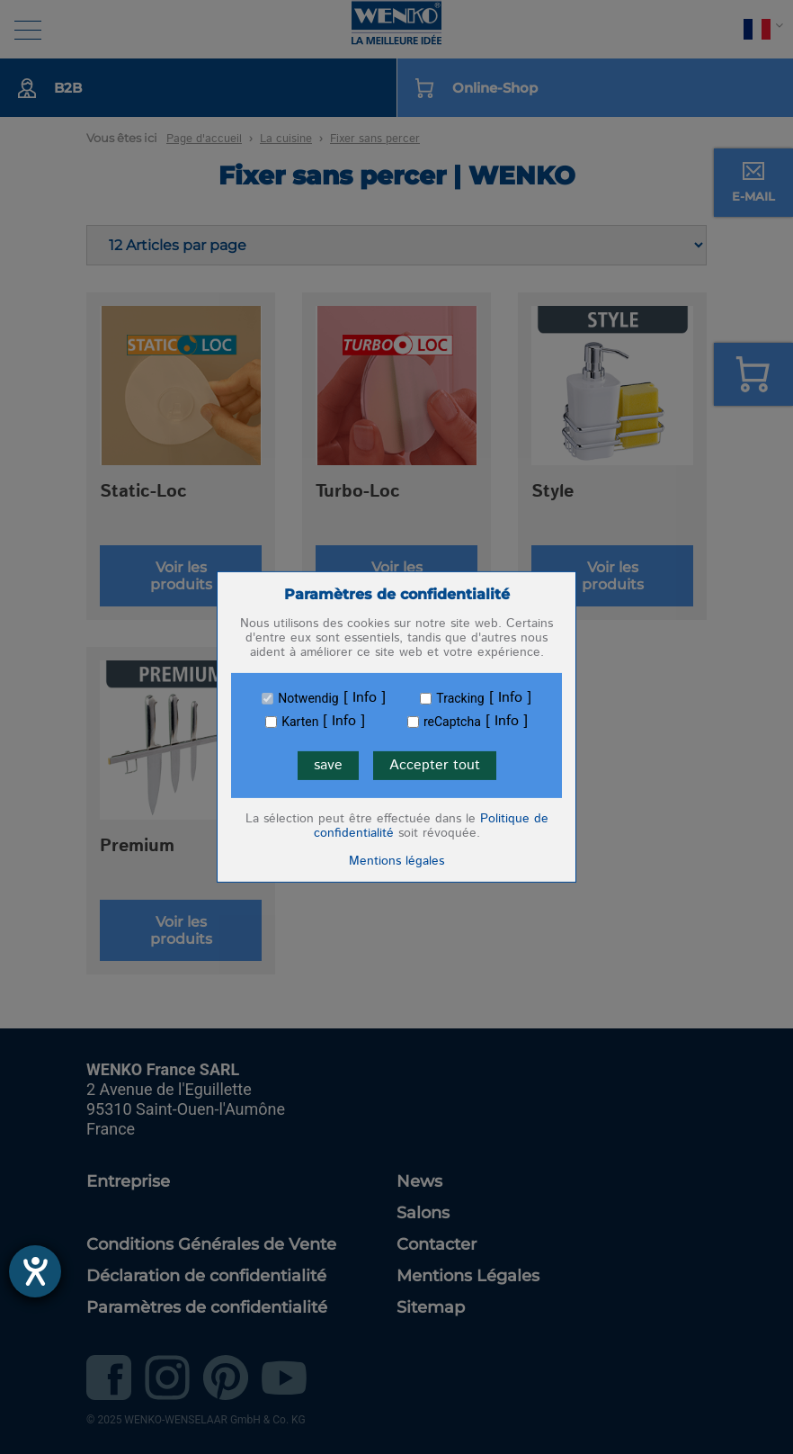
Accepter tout (434, 765)
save (328, 765)
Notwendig (308, 698)
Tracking (460, 698)
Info (364, 698)
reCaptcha (452, 721)
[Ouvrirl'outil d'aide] (35, 1271)
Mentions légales (396, 861)
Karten (299, 721)
